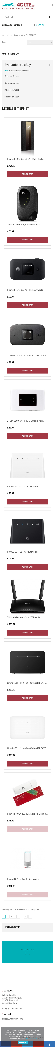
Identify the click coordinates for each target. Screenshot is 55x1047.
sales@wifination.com (12, 1019)
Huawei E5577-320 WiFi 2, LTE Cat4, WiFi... (25, 290)
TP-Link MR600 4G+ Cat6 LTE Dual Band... (25, 617)
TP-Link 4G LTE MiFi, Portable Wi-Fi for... (24, 224)
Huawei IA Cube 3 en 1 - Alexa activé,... (24, 879)
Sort (4, 42)
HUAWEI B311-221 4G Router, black (22, 486)
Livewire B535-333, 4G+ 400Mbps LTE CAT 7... (27, 683)
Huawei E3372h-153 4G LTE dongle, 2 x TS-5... (27, 814)
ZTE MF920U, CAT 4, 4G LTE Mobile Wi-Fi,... (26, 421)
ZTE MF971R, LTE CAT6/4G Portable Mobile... (27, 355)
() (40, 25)
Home (16, 35)
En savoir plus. (32, 1039)
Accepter (22, 1042)
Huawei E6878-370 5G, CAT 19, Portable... (25, 159)
